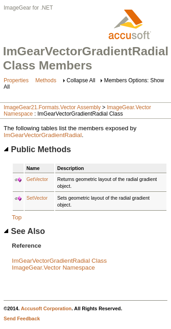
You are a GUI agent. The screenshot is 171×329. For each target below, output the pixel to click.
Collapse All (81, 80)
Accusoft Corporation (46, 308)
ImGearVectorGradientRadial (43, 135)
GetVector (37, 179)
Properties (16, 80)
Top (17, 217)
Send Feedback (22, 318)
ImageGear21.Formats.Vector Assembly (52, 107)
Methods (45, 80)
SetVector (36, 198)
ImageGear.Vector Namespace (53, 267)
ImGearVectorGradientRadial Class (59, 260)
